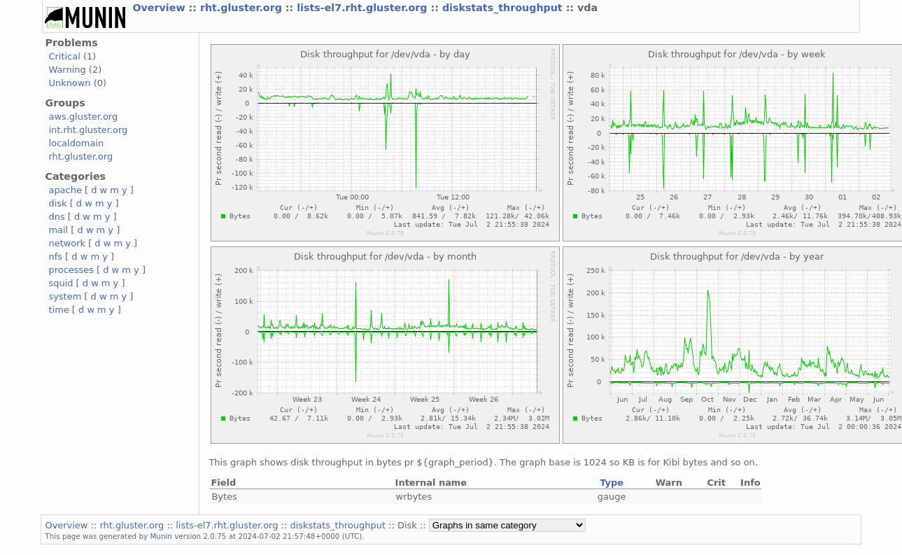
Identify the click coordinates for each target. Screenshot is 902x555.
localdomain (76, 143)
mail (58, 230)
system (64, 296)
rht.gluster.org (243, 7)
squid (60, 283)
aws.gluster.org (83, 116)
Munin (161, 536)
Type (611, 482)
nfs (55, 256)
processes (71, 270)
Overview (160, 7)
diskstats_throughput (504, 7)
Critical (64, 56)
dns (56, 216)
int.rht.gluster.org (87, 130)
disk (57, 203)
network (66, 243)
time (58, 309)
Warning (66, 69)
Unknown (69, 83)
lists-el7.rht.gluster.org (363, 7)
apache (64, 190)
